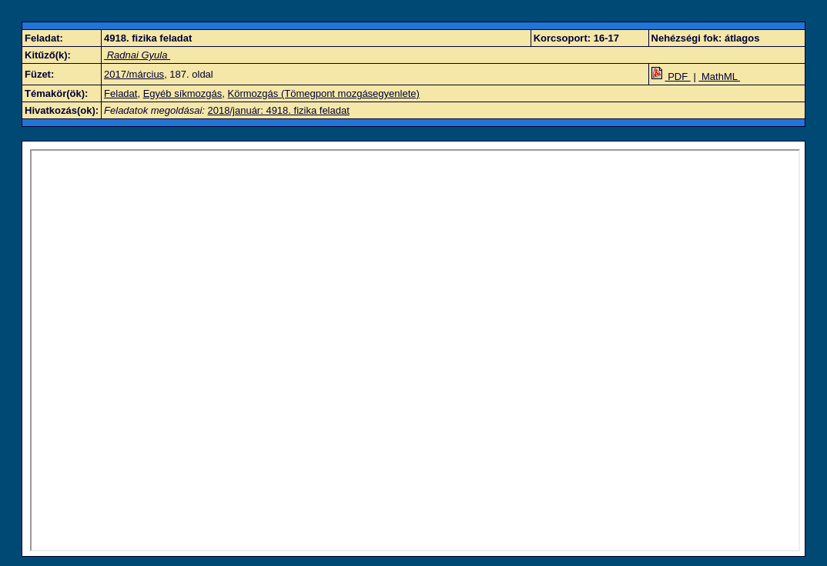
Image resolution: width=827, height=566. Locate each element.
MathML (719, 76)
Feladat (120, 93)
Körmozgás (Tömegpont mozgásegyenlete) (324, 93)
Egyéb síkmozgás (183, 93)
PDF (671, 76)
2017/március (134, 74)
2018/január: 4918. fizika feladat (279, 110)
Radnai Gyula (137, 55)
